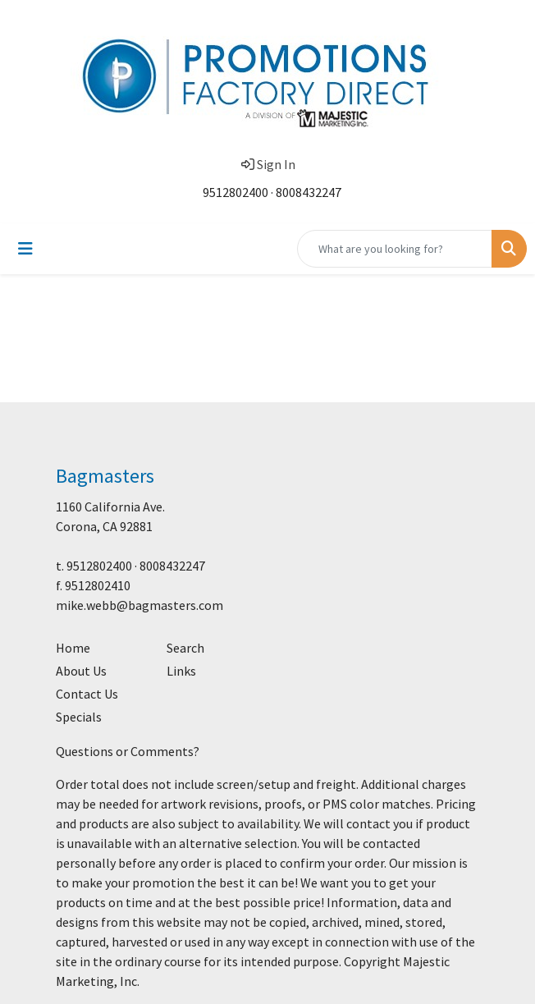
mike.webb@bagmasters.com (139, 605)
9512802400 (235, 192)
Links (181, 670)
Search (185, 648)
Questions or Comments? (127, 751)
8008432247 (308, 192)
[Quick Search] (394, 249)
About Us (81, 670)
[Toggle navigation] (25, 248)
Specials (79, 716)
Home (73, 648)
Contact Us (87, 693)
